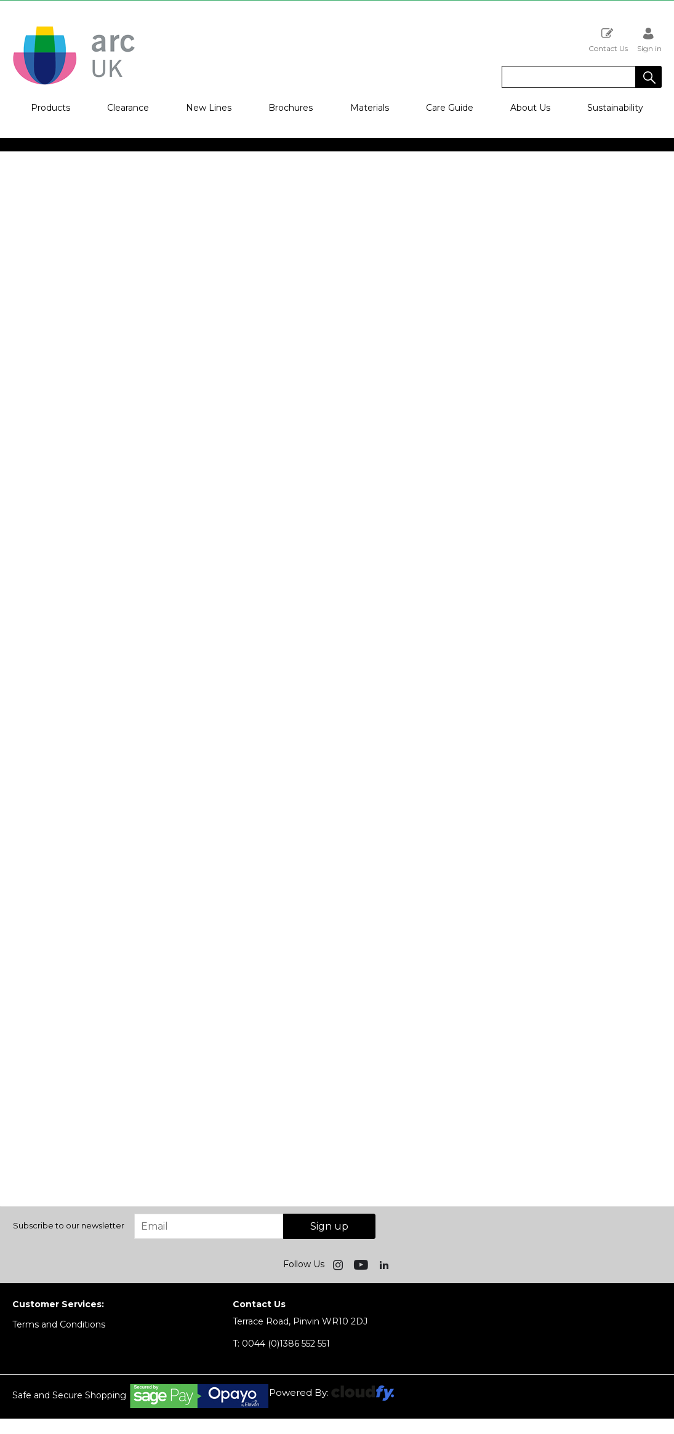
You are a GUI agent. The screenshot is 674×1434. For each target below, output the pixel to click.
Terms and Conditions (58, 1324)
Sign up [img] (329, 1226)
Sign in (649, 39)
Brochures (290, 107)
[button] (649, 77)
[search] (569, 77)
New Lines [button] (208, 107)
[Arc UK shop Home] (73, 83)
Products (50, 107)
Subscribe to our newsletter (68, 1225)
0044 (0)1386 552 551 (281, 1343)
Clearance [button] (128, 107)
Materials (369, 107)
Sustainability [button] (615, 107)
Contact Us (608, 39)
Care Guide (449, 107)
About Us (530, 107)
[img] (339, 1264)
